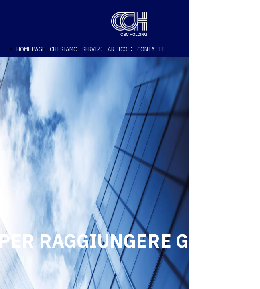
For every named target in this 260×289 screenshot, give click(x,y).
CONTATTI (150, 49)
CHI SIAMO (63, 49)
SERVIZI (92, 49)
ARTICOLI (120, 49)
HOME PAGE (30, 49)
